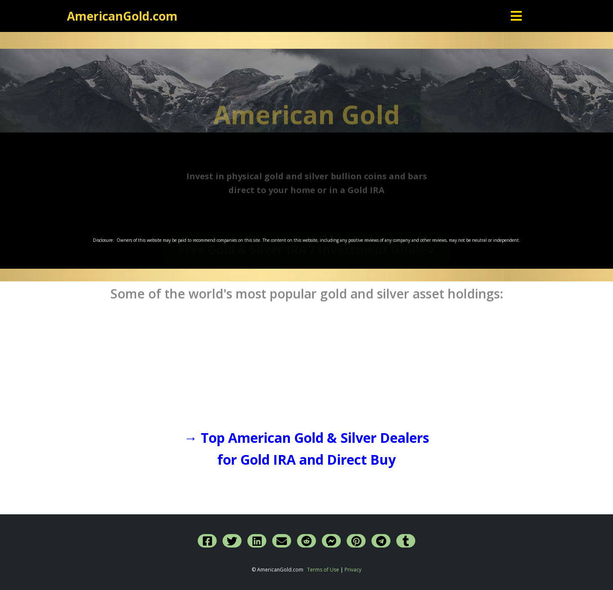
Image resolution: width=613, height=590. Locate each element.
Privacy (353, 569)
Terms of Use (323, 569)
